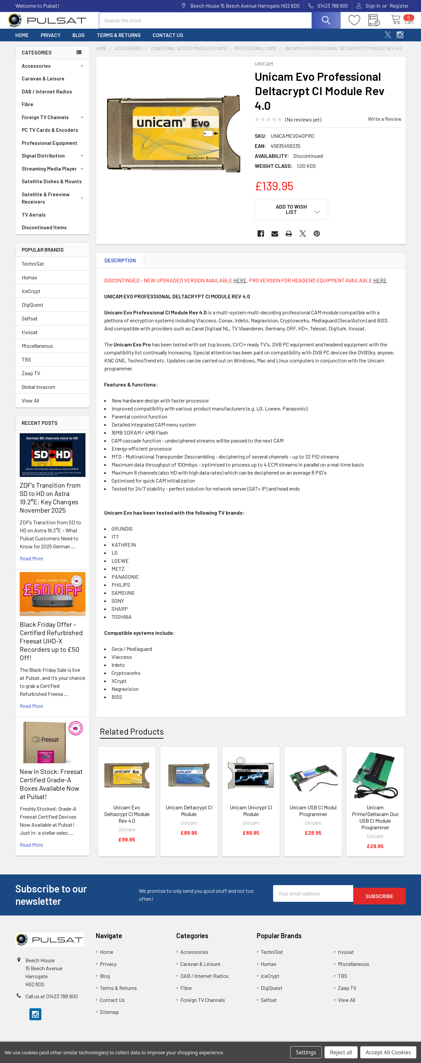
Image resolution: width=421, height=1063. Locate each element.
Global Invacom (38, 392)
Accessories (54, 72)
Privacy (50, 41)
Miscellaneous (37, 351)
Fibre (27, 110)
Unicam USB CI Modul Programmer (313, 812)
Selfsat (30, 324)
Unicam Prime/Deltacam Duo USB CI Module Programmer (375, 819)
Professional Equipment (49, 149)
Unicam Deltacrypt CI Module (189, 812)
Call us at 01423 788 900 (51, 999)
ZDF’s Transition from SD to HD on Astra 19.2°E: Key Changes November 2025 (50, 503)
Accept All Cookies (388, 1052)
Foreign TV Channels (54, 123)
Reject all (341, 1052)
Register (399, 6)
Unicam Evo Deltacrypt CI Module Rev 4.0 (127, 816)
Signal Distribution (54, 162)
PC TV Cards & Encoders (50, 136)
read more (31, 564)
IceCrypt (31, 297)
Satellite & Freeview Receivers (54, 204)
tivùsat (30, 338)
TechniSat (33, 269)
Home (22, 41)
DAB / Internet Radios (47, 97)
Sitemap (109, 1015)
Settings (306, 1052)
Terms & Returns (119, 41)
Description (120, 262)
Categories (36, 58)
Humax (29, 283)
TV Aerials (34, 221)
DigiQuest (32, 310)
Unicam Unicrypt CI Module (251, 812)
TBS (26, 365)
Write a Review (385, 124)
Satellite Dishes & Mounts (52, 187)
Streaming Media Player (54, 175)
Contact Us (168, 41)
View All (30, 406)
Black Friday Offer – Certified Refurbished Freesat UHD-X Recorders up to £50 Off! (51, 647)
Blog (78, 41)
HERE (240, 282)
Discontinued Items (44, 233)
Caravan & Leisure (43, 84)
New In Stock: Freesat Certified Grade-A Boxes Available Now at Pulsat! (51, 789)
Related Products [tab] (132, 733)
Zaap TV (31, 379)
